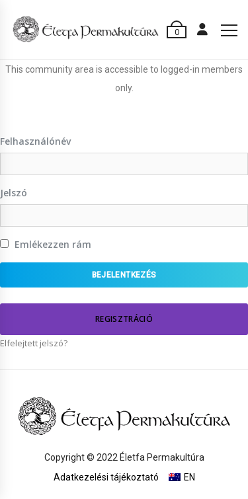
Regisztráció (124, 319)
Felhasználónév (35, 141)
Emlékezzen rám (45, 244)
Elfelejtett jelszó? (33, 343)
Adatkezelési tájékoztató (106, 477)
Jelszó (13, 192)
